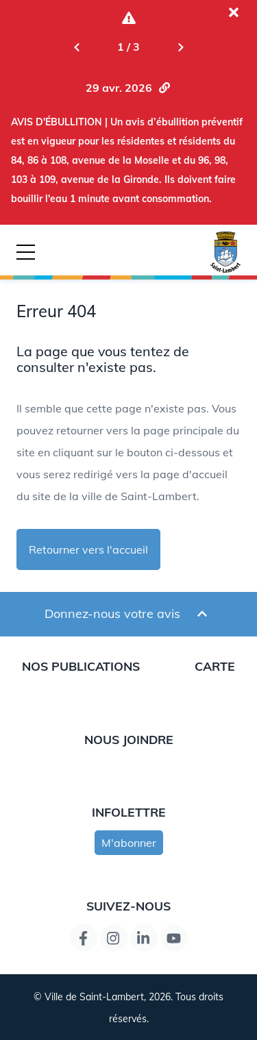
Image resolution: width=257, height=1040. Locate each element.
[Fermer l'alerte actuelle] (234, 12)
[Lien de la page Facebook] (83, 938)
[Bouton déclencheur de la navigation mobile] (25, 252)
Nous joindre (128, 739)
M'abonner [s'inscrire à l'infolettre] (128, 843)
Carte (215, 665)
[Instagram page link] (113, 938)
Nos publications (81, 665)
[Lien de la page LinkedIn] (144, 938)
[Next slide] (181, 47)
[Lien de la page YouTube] (174, 938)
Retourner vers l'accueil (88, 549)
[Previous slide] (77, 47)
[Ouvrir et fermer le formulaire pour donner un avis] (202, 614)
